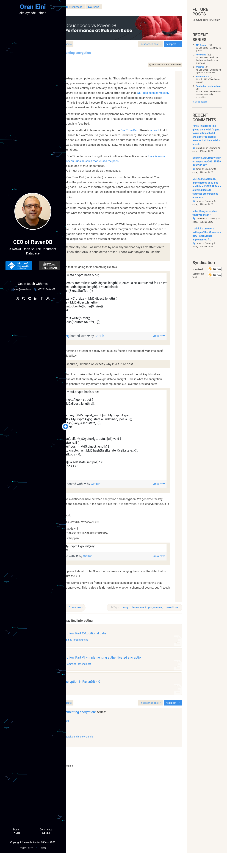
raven (96, 764)
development (136, 669)
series (107, 38)
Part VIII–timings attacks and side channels (115, 814)
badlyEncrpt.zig (95, 536)
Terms (43, 846)
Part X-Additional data (103, 798)
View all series (199, 102)
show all (81, 819)
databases (90, 703)
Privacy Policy (26, 846)
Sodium (107, 111)
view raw (163, 378)
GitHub (138, 378)
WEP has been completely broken (115, 97)
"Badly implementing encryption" (119, 790)
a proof (99, 149)
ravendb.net (169, 669)
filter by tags (119, 8)
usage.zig (91, 608)
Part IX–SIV (97, 806)
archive (139, 8)
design (123, 669)
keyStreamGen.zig (97, 378)
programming (153, 669)
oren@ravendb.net (22, 290)
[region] (126, 345)
